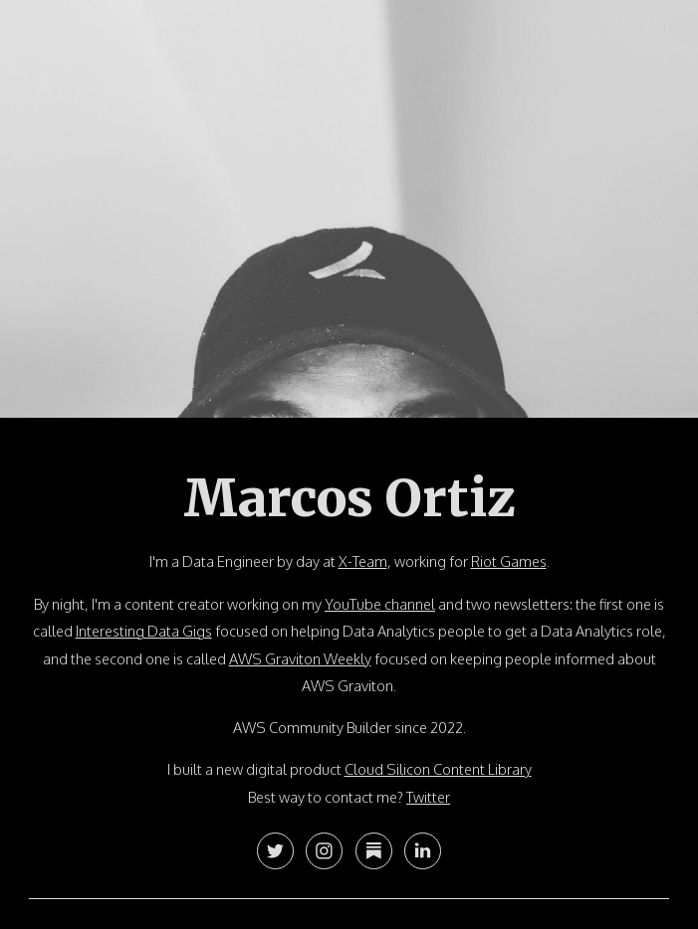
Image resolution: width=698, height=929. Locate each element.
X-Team (363, 561)
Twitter (428, 797)
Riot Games (509, 561)
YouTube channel (380, 604)
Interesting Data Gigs (144, 631)
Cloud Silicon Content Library (438, 769)
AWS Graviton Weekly (300, 658)
